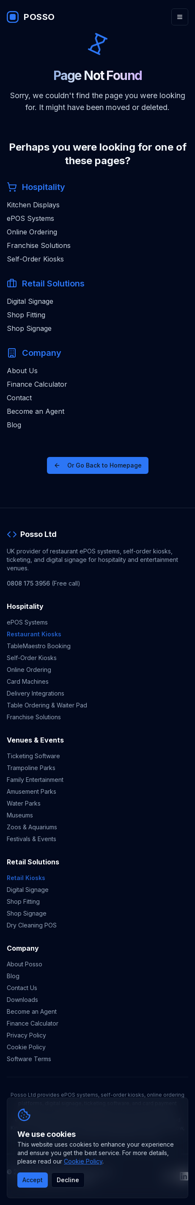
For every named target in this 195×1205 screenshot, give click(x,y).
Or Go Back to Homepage (98, 465)
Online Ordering (32, 232)
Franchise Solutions (39, 245)
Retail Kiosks (26, 877)
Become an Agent (35, 411)
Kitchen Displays (33, 205)
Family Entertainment (35, 779)
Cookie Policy (26, 1047)
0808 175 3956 (28, 583)
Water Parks (24, 803)
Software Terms (29, 1058)
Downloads (22, 999)
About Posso (24, 964)
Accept (32, 1179)
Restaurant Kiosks (34, 634)
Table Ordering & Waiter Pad (47, 705)
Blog (14, 425)
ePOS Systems (30, 218)
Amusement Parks (31, 791)
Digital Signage (30, 301)
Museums (20, 815)
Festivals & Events (31, 838)
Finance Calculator (37, 384)
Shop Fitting (26, 315)
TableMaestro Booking (39, 645)
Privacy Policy (26, 1035)
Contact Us (22, 987)
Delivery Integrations (35, 693)
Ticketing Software (33, 755)
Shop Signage (29, 328)
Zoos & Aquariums (32, 827)
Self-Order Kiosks (35, 259)
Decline (68, 1179)
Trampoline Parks (31, 767)
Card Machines (28, 681)
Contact (19, 397)
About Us (22, 370)
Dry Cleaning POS (32, 925)
